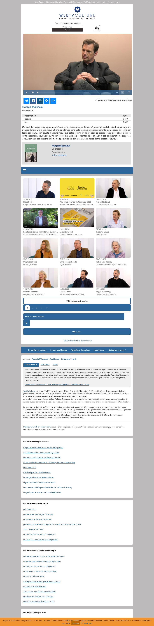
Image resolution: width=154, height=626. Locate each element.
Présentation (101, 2)
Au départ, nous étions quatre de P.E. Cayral (41, 581)
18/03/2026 (100, 289)
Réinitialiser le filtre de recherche (78, 341)
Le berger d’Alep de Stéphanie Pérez (38, 477)
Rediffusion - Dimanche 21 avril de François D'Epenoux (58, 2)
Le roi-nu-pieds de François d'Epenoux (39, 534)
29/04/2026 (100, 229)
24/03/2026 (64, 289)
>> (47, 308)
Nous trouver (99, 350)
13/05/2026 (27, 199)
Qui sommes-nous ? (117, 350)
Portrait (111, 2)
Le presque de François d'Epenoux (37, 519)
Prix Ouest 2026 (29, 467)
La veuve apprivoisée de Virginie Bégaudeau (42, 561)
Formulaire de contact (80, 350)
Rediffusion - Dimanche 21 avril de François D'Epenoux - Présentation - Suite (57, 384)
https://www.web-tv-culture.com (37, 427)
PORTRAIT (45, 365)
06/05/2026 (101, 199)
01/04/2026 (28, 289)
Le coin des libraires (58, 350)
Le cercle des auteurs (37, 350)
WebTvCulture (89, 2)
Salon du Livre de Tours (33, 529)
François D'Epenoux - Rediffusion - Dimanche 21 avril (54, 359)
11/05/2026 (64, 199)
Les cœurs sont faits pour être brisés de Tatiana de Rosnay (47, 487)
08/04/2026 (101, 259)
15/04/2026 (64, 259)
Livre (117, 2)
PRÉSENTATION (31, 365)
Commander (60, 155)
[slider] (75, 92)
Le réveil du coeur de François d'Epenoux (40, 539)
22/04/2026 (28, 259)
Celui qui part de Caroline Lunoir (37, 472)
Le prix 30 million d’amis (33, 576)
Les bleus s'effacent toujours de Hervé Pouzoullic (43, 556)
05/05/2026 (28, 229)
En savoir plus (86, 623)
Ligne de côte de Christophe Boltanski (39, 482)
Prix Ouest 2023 (29, 509)
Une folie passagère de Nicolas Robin (39, 601)
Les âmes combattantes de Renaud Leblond (41, 457)
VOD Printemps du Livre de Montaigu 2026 (41, 452)
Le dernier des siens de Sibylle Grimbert (39, 571)
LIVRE (55, 365)
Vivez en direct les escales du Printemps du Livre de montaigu (49, 462)
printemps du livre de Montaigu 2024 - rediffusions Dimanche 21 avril (52, 524)
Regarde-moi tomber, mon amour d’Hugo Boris (43, 447)
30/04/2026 (64, 229)
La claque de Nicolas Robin (34, 586)
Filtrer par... (77, 331)
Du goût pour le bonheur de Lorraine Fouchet (42, 492)
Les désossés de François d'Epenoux (38, 514)
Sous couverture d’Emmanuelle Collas (39, 591)
